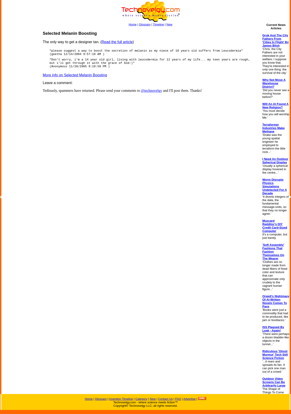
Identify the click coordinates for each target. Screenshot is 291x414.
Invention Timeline (121, 399)
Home (133, 24)
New (169, 24)
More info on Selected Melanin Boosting (75, 75)
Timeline (158, 24)
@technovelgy (151, 90)
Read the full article (117, 42)
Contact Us (165, 399)
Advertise (189, 399)
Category (141, 399)
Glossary (145, 24)
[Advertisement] (19, 99)
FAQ (178, 399)
